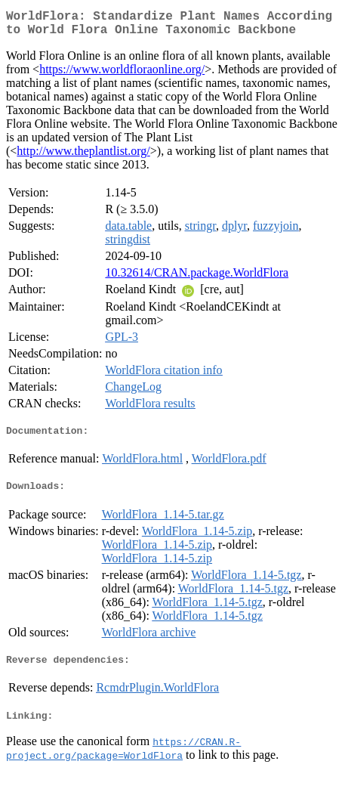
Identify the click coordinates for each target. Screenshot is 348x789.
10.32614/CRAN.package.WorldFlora (196, 278)
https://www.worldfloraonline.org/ (122, 75)
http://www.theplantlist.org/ (83, 156)
